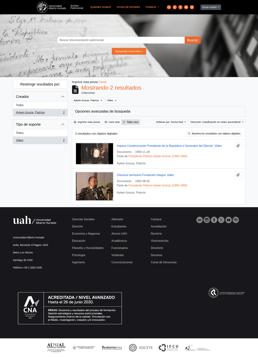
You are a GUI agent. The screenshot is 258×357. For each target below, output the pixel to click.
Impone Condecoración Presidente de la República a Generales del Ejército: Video (169, 145)
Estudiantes (118, 226)
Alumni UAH (119, 233)
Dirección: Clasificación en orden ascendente (215, 122)
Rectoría (156, 233)
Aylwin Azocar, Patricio (40, 113)
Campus (156, 219)
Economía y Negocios (86, 233)
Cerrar (103, 82)
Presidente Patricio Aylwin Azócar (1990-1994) (157, 156)
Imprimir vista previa (87, 122)
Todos (20, 105)
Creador (22, 97)
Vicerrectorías (159, 240)
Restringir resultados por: (40, 84)
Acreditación (159, 226)
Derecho (77, 226)
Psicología (78, 255)
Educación (78, 240)
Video (40, 141)
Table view (130, 122)
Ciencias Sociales (83, 219)
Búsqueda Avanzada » (129, 51)
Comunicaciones (122, 262)
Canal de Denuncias (164, 262)
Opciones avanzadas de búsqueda (102, 111)
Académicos (119, 240)
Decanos (156, 255)
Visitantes (117, 255)
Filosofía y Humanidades (88, 247)
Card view (112, 122)
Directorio (157, 247)
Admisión (117, 219)
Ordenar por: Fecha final (170, 122)
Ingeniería (78, 262)
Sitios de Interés (128, 7)
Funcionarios (119, 247)
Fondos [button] (151, 7)
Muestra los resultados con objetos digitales (214, 133)
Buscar (192, 40)
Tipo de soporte (28, 124)
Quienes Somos (100, 7)
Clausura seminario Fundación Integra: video (145, 175)
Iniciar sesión (210, 7)
